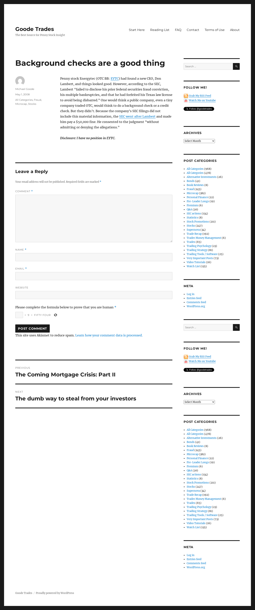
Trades (191, 242)
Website (21, 287)
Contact (193, 30)
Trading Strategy (197, 250)
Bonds (191, 181)
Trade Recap (194, 233)
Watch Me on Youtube (202, 100)
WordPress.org (196, 306)
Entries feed (194, 298)
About (235, 30)
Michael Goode (24, 88)
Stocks (32, 103)
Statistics (192, 217)
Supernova (193, 229)
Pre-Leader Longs (198, 201)
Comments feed (196, 302)
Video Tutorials (196, 262)
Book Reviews (195, 185)
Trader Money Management (204, 238)
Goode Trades (34, 29)
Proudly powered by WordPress (55, 593)
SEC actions (194, 213)
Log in (190, 294)
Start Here (137, 30)
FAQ (178, 30)
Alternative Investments (201, 177)
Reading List (159, 30)
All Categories (24, 99)
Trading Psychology (199, 246)
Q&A (189, 209)
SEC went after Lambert (137, 116)
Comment (24, 191)
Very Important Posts (200, 258)
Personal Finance (197, 197)
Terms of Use (215, 30)
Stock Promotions (198, 221)
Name (21, 249)
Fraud (37, 99)
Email (21, 268)
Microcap (21, 103)
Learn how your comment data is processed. (109, 335)
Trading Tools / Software (202, 254)
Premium (192, 205)
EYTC (115, 78)
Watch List (193, 266)
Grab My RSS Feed (200, 95)
